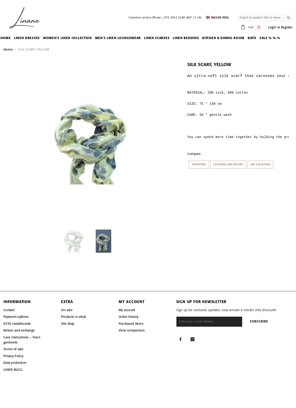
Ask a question (260, 164)
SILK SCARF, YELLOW (33, 49)
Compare (194, 154)
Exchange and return (228, 164)
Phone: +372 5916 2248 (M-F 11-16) (177, 17)
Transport (199, 164)
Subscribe (259, 321)
